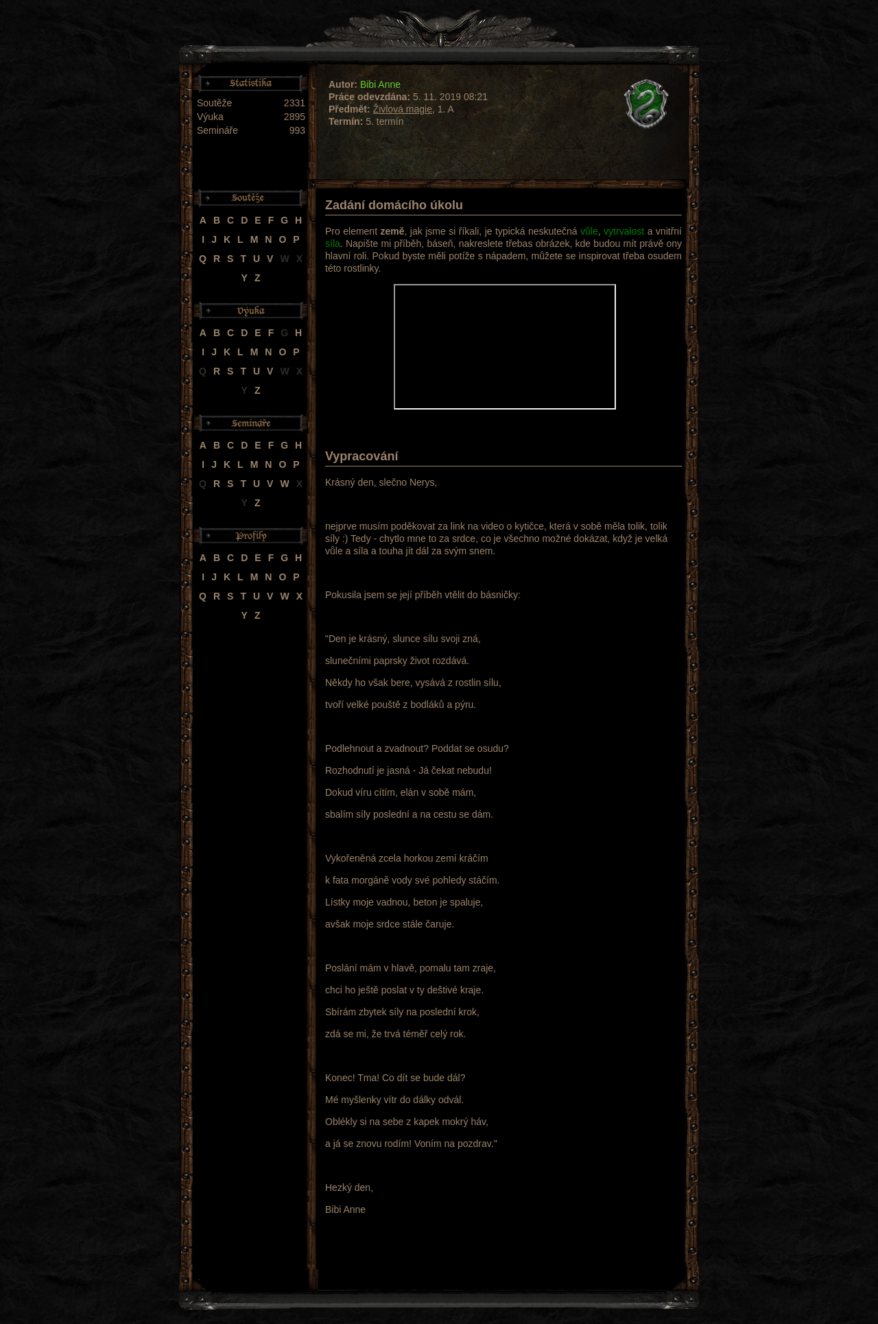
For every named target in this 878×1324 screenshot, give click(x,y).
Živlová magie (402, 109)
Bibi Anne (380, 84)
